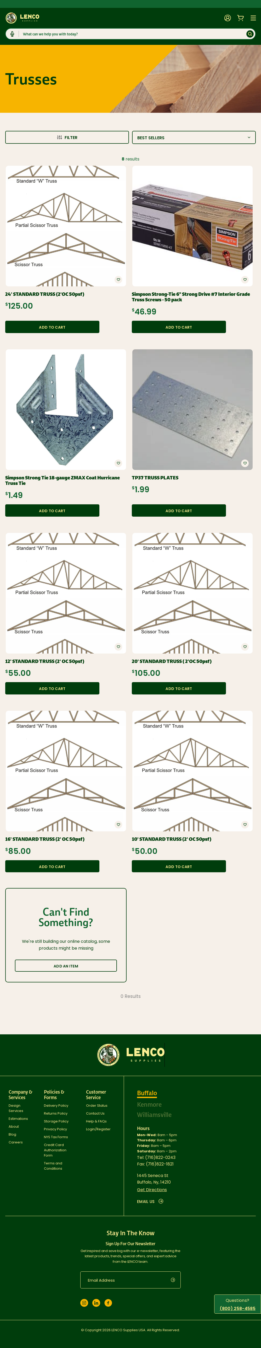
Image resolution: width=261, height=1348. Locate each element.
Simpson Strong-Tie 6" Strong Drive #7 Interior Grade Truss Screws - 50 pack (191, 297)
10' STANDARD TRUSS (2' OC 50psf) (171, 839)
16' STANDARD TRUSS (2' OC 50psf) (44, 839)
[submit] (176, 1279)
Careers (16, 1142)
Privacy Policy (55, 1129)
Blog (12, 1134)
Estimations (18, 1118)
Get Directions (152, 1190)
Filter (67, 138)
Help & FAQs (96, 1121)
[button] (118, 279)
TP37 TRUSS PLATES (155, 478)
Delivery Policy (56, 1105)
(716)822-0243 (160, 1157)
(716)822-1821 (160, 1164)
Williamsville (154, 1115)
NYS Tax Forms (56, 1137)
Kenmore (149, 1105)
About (14, 1126)
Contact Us (95, 1113)
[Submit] (250, 34)
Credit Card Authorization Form (55, 1150)
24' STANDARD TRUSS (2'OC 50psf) (44, 294)
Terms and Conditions (53, 1166)
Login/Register (98, 1129)
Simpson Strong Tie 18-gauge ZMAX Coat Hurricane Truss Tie (62, 480)
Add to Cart (52, 327)
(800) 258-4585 (238, 1309)
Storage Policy (56, 1121)
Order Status (96, 1105)
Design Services (16, 1108)
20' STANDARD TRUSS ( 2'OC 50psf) (172, 661)
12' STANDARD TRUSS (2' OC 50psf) (44, 661)
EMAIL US (150, 1201)
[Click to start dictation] (12, 34)
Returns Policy (55, 1113)
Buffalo (147, 1093)
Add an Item (66, 966)
